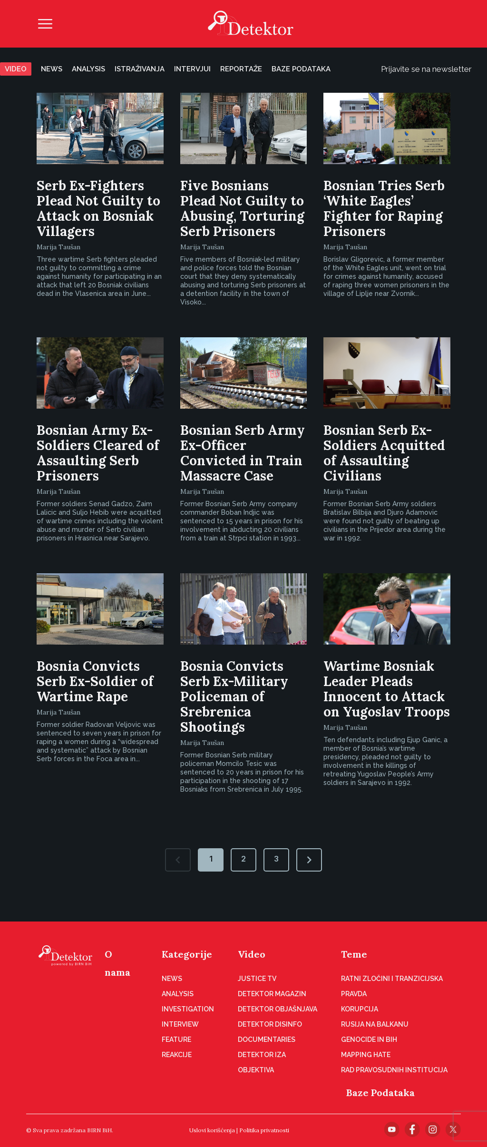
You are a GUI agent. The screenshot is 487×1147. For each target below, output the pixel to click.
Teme (354, 954)
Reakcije (177, 1055)
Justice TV (257, 978)
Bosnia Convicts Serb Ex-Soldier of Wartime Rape (95, 681)
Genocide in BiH (369, 1039)
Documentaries (266, 1039)
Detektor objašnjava (277, 1009)
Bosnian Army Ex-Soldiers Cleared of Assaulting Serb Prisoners (98, 453)
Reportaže (241, 69)
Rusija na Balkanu (375, 1024)
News (51, 69)
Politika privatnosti (264, 1130)
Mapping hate (365, 1055)
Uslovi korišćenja (212, 1130)
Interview (180, 1024)
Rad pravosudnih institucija (394, 1070)
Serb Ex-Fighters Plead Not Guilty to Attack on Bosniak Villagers (98, 208)
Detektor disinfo (270, 1024)
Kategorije (187, 954)
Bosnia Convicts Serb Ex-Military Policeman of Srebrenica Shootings (234, 696)
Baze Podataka (380, 1092)
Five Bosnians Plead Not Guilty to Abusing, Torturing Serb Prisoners (242, 208)
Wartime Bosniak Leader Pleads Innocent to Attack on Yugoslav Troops (386, 688)
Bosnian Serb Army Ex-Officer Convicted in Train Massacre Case (242, 453)
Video (16, 69)
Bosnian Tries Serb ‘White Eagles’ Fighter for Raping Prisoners (384, 208)
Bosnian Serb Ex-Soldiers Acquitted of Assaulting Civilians (384, 453)
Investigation (188, 1009)
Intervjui (192, 69)
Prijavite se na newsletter (434, 69)
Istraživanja (140, 69)
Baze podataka (301, 69)
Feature (176, 1039)
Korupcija (359, 1009)
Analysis (88, 69)
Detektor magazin (272, 994)
